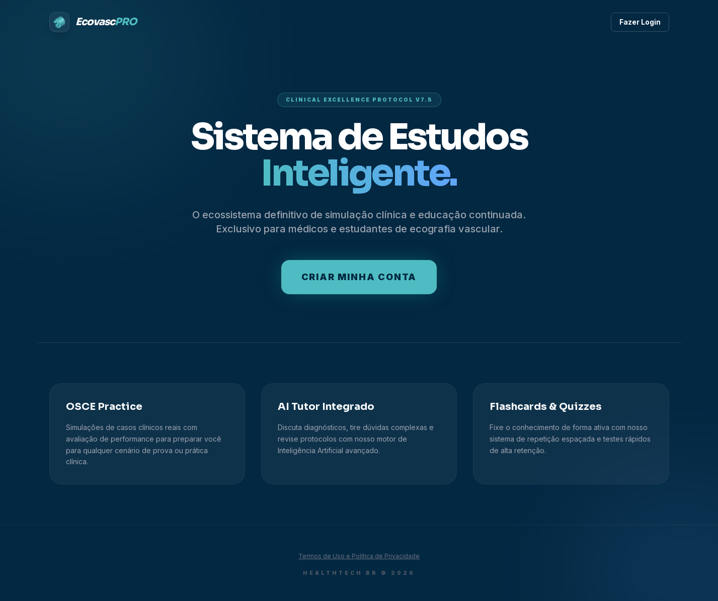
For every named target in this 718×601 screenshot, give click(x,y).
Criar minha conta (359, 277)
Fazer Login (640, 22)
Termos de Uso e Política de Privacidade (359, 556)
